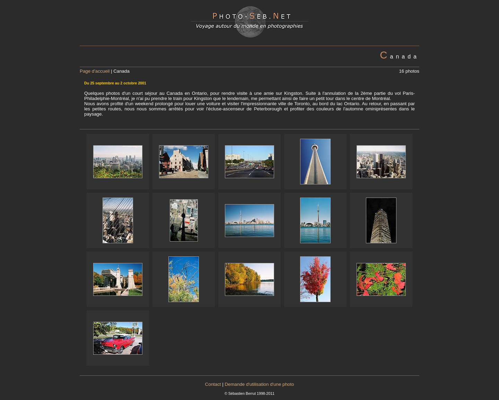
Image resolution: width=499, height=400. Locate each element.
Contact (213, 384)
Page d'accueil (95, 71)
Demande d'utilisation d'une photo (259, 384)
